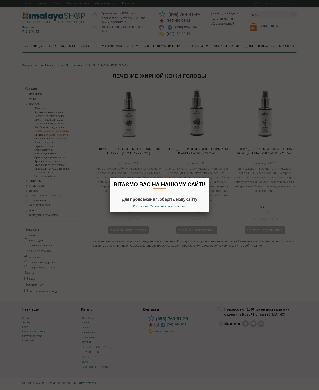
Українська (158, 206)
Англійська (176, 206)
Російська (140, 206)
